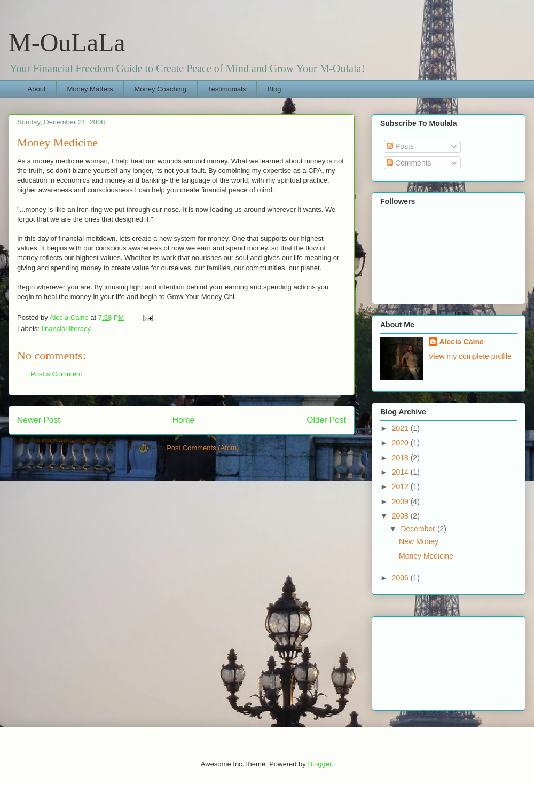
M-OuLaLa (67, 42)
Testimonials (227, 89)
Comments (409, 163)
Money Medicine (426, 556)
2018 (401, 457)
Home (183, 420)
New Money (418, 541)
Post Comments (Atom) (203, 448)
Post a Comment (56, 374)
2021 (401, 428)
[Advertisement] (428, 661)
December (418, 528)
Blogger (319, 764)
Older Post (326, 420)
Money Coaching (160, 89)
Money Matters (90, 89)
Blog (274, 89)
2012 (401, 486)
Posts (400, 146)
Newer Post (38, 420)
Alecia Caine (461, 341)
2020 (401, 442)
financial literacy (66, 329)
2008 (401, 516)
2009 (401, 501)
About (37, 89)
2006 (401, 578)
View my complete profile (470, 356)
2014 (401, 472)
